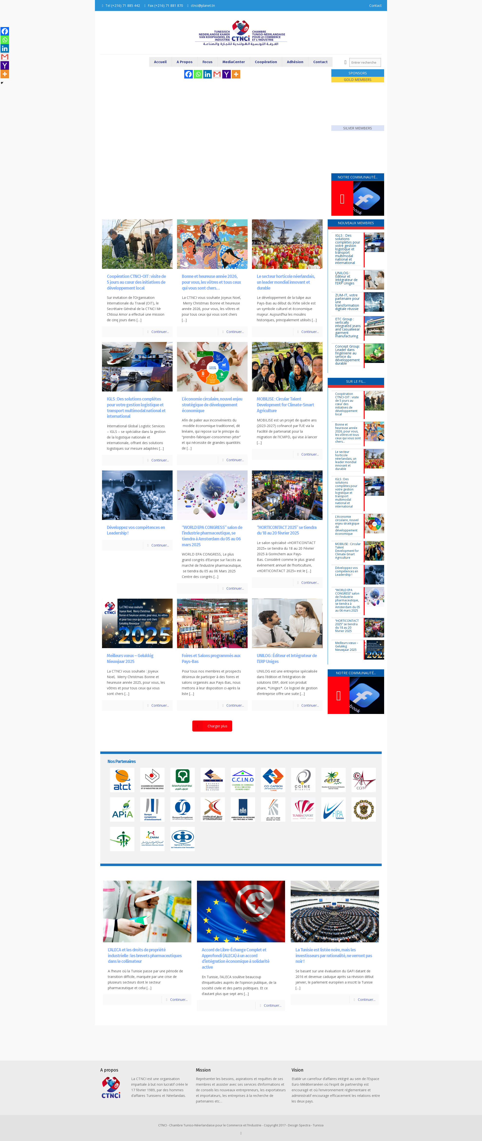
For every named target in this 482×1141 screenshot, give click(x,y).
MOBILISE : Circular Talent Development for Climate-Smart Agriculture (285, 404)
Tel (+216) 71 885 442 (122, 5)
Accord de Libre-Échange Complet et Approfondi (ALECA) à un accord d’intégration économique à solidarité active (235, 958)
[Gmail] (217, 74)
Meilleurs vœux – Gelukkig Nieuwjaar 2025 (130, 658)
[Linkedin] (207, 74)
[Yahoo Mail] (226, 74)
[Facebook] (188, 74)
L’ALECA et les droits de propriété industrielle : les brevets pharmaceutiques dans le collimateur (145, 955)
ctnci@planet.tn (203, 5)
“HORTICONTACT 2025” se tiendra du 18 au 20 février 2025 (286, 530)
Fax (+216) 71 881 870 (165, 5)
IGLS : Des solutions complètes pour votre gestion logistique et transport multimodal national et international (136, 407)
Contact (375, 5)
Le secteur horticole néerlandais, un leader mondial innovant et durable (286, 282)
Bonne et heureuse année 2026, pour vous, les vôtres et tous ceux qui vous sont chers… (211, 282)
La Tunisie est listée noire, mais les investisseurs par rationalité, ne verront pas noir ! (334, 955)
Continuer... (160, 331)
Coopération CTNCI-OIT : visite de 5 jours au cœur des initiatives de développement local (136, 282)
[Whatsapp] (198, 74)
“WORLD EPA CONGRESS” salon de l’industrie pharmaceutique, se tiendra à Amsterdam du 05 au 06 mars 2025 (212, 536)
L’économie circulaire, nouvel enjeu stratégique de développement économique (212, 404)
